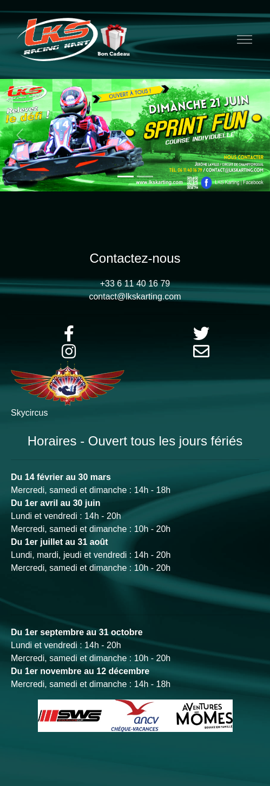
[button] (20, 135)
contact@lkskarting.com (135, 296)
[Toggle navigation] (244, 40)
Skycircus (29, 412)
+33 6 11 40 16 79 (135, 283)
